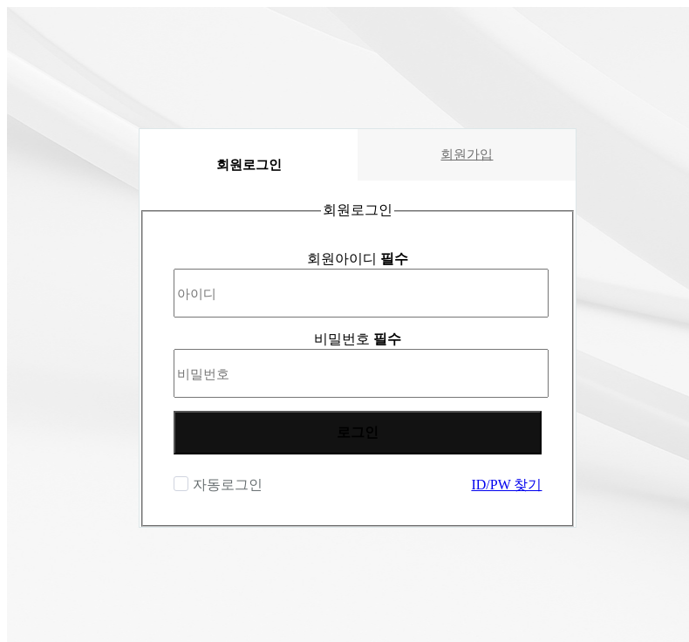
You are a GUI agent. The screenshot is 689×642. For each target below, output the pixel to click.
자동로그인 (225, 484)
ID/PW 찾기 (506, 484)
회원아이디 (357, 258)
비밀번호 (357, 338)
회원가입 (466, 154)
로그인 (358, 432)
